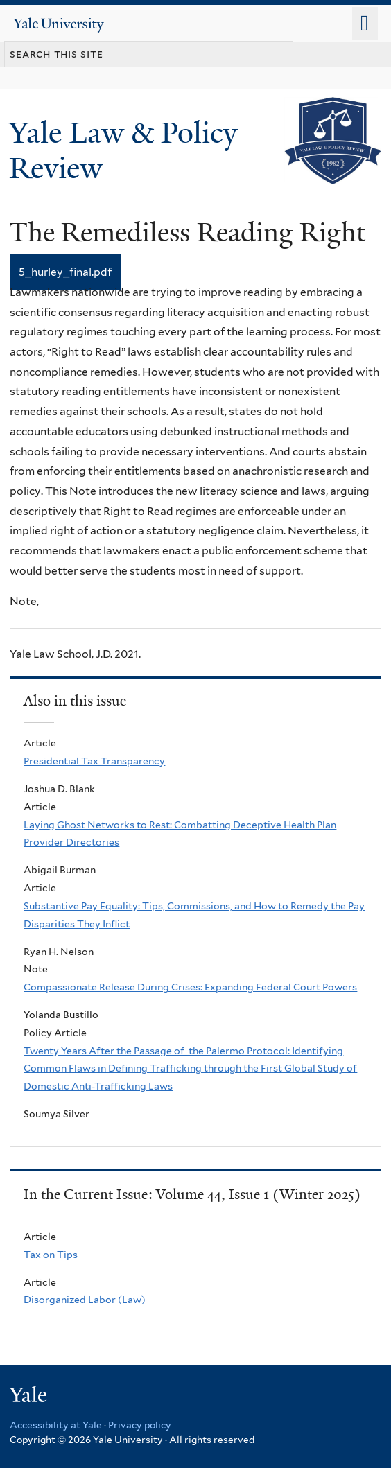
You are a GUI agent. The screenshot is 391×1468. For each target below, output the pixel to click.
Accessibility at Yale (56, 1425)
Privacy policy (139, 1425)
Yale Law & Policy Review (123, 150)
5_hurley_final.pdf (65, 272)
